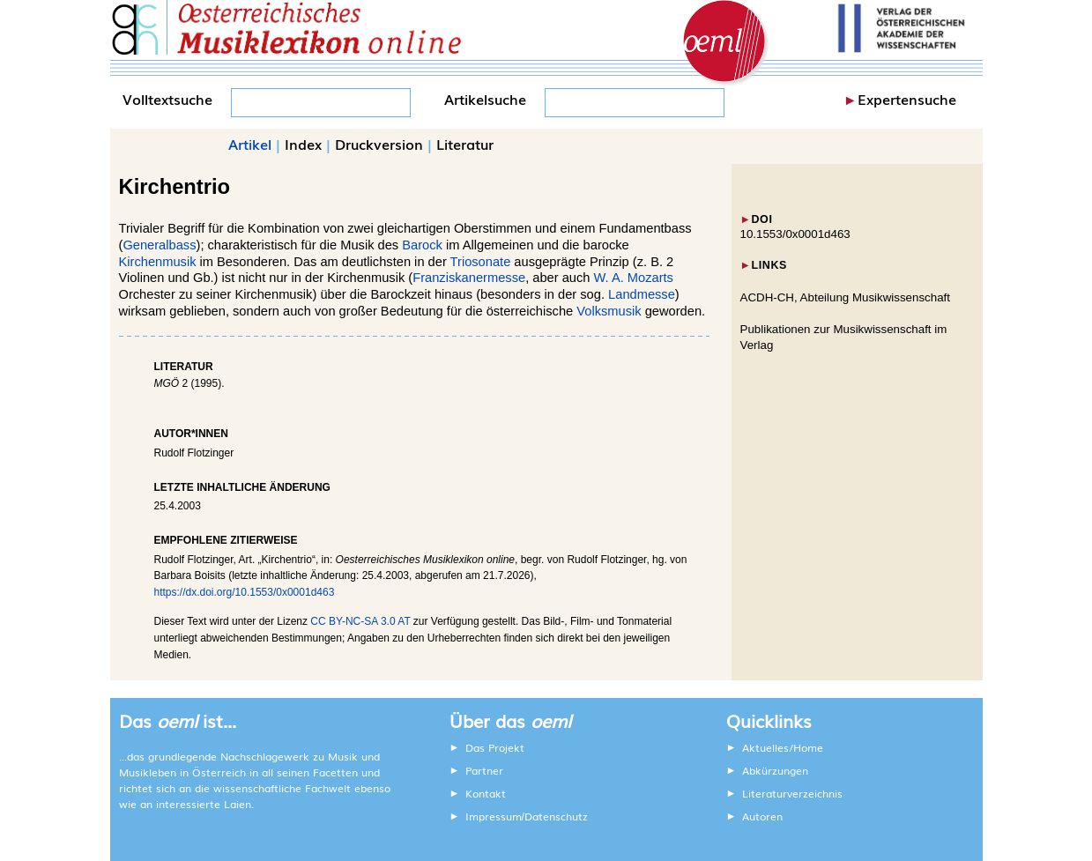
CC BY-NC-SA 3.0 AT (360, 621)
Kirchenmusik (158, 262)
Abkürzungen (775, 770)
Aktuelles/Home (782, 747)
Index (303, 143)
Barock (422, 245)
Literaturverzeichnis (792, 793)
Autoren (762, 816)
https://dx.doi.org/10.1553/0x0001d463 (244, 592)
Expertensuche (907, 98)
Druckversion (379, 143)
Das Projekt (494, 747)
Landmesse (641, 294)
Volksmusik (608, 311)
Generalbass (159, 245)
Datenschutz (556, 816)
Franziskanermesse (468, 278)
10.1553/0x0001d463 (795, 234)
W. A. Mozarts (633, 278)
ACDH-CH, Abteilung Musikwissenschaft (845, 297)
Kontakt (485, 793)
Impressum (493, 816)
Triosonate (480, 262)
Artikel (249, 143)
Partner (484, 770)
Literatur (465, 143)
